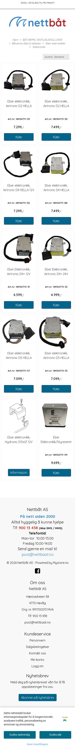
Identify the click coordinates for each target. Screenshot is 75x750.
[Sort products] (56, 57)
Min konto (37, 660)
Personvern (37, 640)
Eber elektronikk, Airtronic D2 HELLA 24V (56, 105)
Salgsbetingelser (37, 647)
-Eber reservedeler (54, 43)
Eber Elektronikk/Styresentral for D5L (57, 441)
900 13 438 (40, 616)
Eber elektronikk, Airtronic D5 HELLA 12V (19, 357)
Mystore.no (61, 563)
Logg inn (37, 666)
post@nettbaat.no (37, 622)
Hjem (16, 39)
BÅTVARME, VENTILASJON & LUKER (41, 40)
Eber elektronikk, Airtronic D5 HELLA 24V (56, 357)
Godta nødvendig (19, 734)
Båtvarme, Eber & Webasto (25, 43)
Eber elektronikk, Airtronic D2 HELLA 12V (19, 105)
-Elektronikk (37, 47)
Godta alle (55, 734)
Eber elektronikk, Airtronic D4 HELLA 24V (56, 190)
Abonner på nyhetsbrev (37, 697)
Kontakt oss (37, 653)
